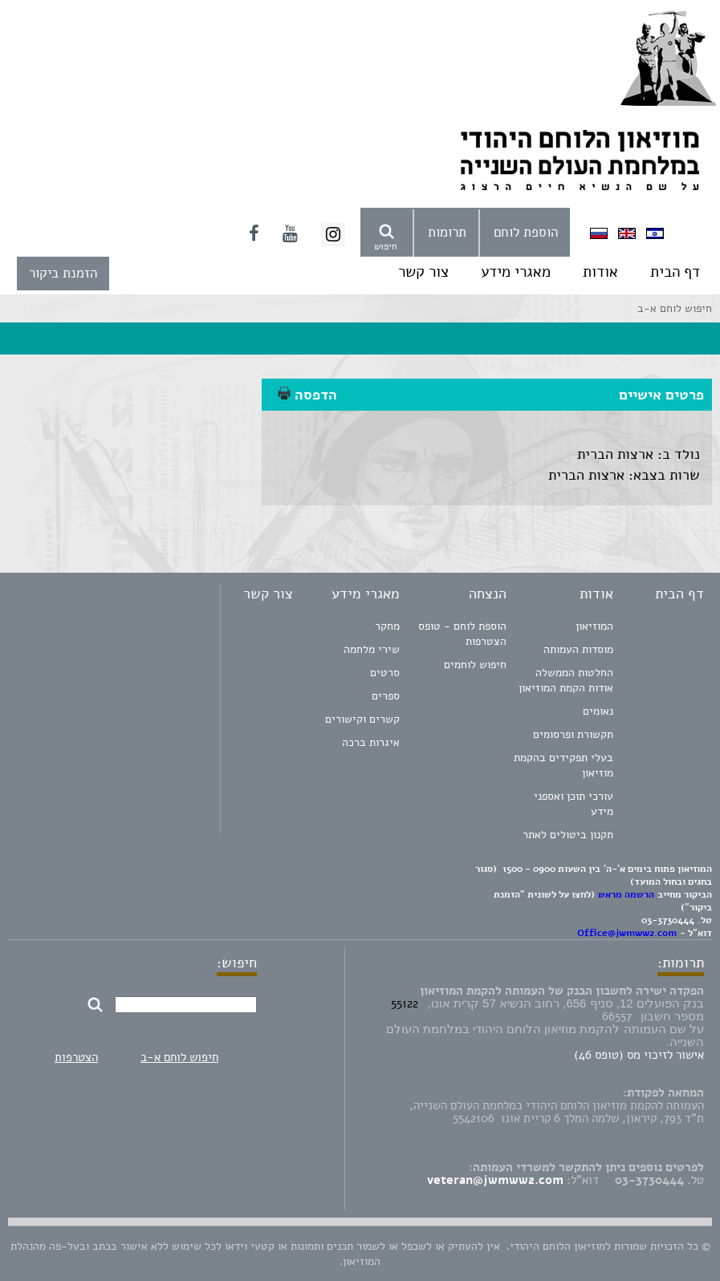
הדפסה (307, 394)
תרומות (447, 232)
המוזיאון (594, 626)
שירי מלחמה (372, 649)
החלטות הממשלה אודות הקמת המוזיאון (566, 680)
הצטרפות (76, 1057)
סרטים (385, 672)
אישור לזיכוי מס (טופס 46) (639, 1055)
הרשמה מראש (626, 894)
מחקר (387, 626)
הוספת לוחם (526, 232)
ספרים (386, 695)
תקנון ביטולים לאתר (568, 834)
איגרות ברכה (371, 742)
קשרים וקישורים (362, 719)
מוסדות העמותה (578, 649)
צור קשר (423, 271)
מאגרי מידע (516, 271)
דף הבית (675, 271)
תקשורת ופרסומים (573, 734)
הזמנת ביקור (63, 273)
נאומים (598, 711)
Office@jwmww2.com (627, 932)
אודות (600, 271)
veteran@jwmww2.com (495, 1180)
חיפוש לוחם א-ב (179, 1057)
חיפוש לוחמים (475, 664)
